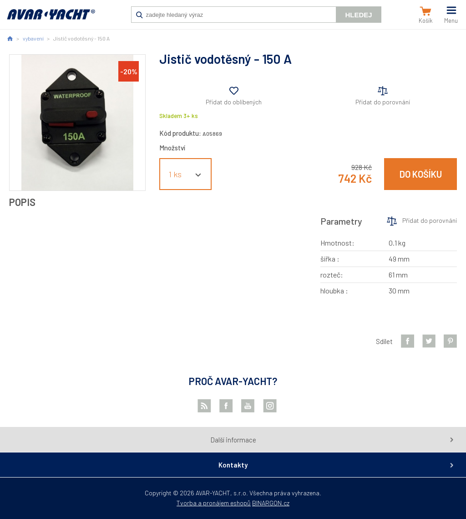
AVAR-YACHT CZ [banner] (51, 19)
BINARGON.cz (270, 503)
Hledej (358, 15)
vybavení (33, 38)
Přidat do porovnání (382, 102)
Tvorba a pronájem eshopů (214, 503)
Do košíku (421, 174)
